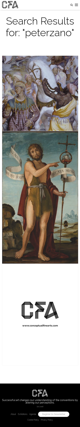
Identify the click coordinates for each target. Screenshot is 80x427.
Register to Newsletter (53, 414)
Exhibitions (22, 414)
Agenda (32, 414)
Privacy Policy (47, 420)
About (13, 414)
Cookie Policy (33, 420)
